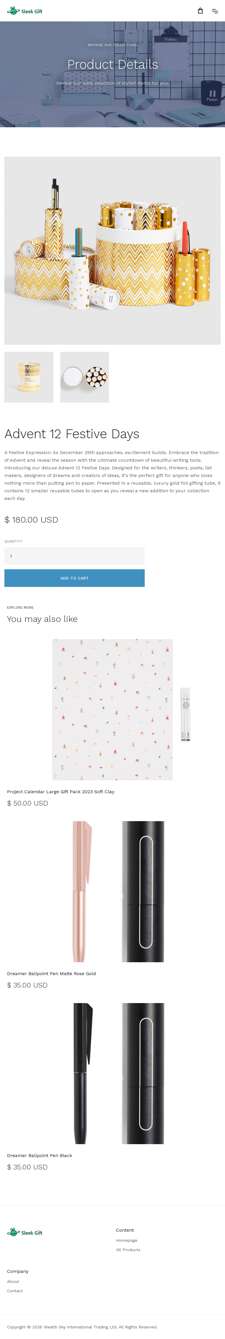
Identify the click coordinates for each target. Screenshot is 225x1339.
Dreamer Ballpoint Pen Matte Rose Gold (51, 973)
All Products (128, 1249)
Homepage (126, 1240)
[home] (24, 10)
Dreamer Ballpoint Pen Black (39, 1155)
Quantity (13, 541)
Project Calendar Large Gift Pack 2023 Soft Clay (60, 791)
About (13, 1281)
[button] (201, 11)
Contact (15, 1290)
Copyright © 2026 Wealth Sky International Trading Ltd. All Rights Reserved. (82, 1327)
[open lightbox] (112, 251)
